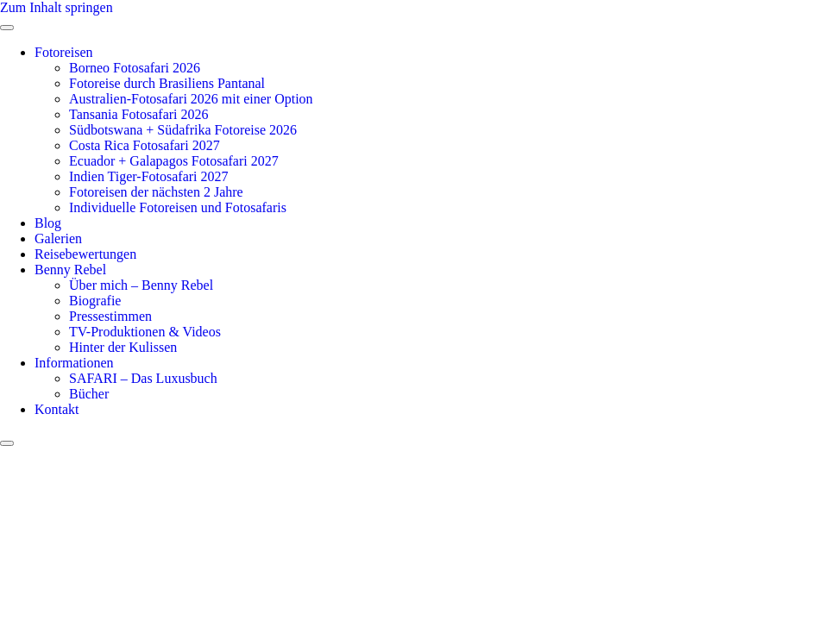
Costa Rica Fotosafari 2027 (144, 145)
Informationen (74, 362)
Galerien (58, 238)
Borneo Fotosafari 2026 (134, 67)
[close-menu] (7, 443)
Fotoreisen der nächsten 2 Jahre (156, 192)
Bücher (89, 393)
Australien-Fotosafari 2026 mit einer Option (191, 98)
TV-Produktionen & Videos (145, 331)
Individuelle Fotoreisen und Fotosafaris (177, 207)
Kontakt (57, 409)
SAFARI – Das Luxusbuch (143, 378)
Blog (48, 223)
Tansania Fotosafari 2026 (139, 114)
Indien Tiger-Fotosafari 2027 (149, 176)
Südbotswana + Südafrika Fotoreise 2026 (183, 129)
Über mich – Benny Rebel (141, 285)
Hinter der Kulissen (123, 347)
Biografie (95, 300)
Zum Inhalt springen (56, 7)
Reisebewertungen (85, 254)
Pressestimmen (110, 316)
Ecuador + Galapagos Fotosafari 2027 (174, 161)
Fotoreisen (64, 52)
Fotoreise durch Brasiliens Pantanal (167, 83)
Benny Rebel (70, 269)
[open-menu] (7, 27)
